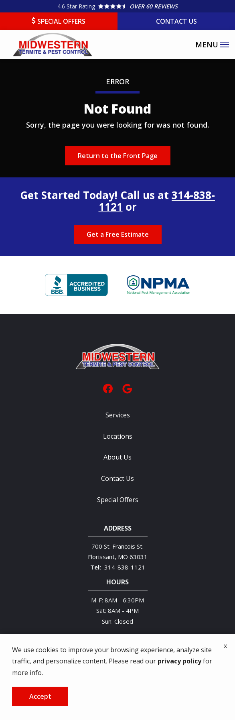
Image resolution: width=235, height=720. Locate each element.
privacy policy (179, 689)
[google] (127, 388)
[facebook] (108, 388)
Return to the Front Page (118, 155)
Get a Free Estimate (118, 234)
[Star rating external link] (117, 6)
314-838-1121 (124, 567)
